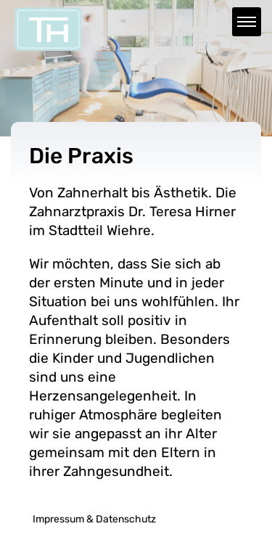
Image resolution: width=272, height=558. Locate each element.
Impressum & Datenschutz (94, 519)
